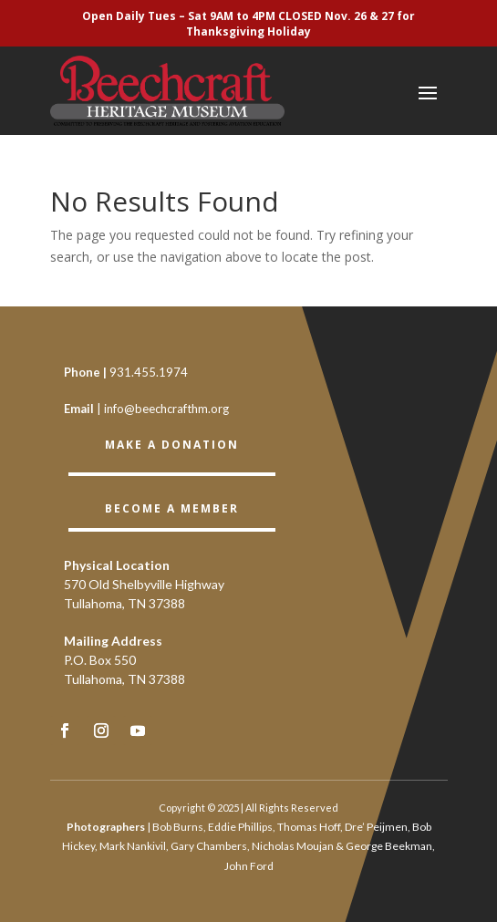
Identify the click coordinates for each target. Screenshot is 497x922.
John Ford (249, 866)
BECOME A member (172, 508)
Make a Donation (172, 444)
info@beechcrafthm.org (166, 408)
